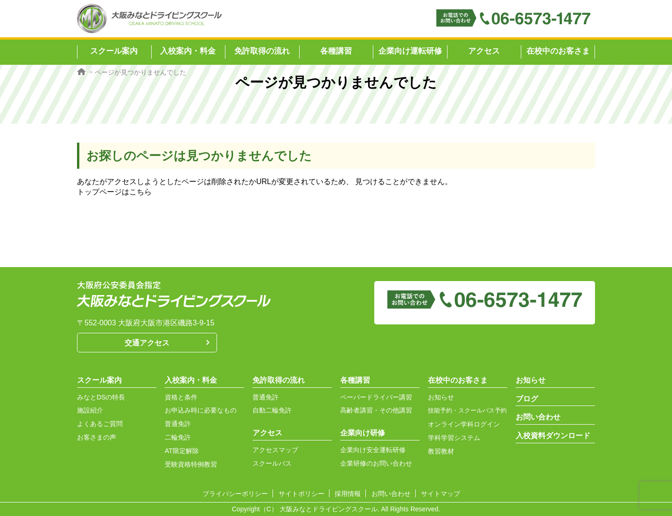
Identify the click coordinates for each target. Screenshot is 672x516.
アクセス (484, 51)
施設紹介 (90, 410)
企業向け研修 (362, 433)
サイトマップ (440, 493)
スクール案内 (99, 380)
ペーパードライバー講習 (376, 397)
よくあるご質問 (100, 423)
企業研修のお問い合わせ (376, 463)
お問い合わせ (538, 417)
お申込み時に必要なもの (201, 410)
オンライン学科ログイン (464, 424)
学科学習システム (454, 437)
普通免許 (178, 423)
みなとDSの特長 (101, 397)
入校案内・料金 (191, 380)
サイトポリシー (301, 493)
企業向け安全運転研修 (373, 450)
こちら (140, 192)
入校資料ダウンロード (553, 436)
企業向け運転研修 (410, 51)
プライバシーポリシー (235, 493)
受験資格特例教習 (191, 464)
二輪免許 (178, 437)
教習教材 (441, 451)
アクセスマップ (275, 450)
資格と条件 (181, 397)
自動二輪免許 (272, 410)
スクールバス (272, 463)
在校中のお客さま (558, 51)
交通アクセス (147, 343)
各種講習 (355, 380)
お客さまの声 (96, 437)
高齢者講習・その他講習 (376, 410)
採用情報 (348, 493)
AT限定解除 (182, 450)
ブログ (527, 399)
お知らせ (441, 397)
